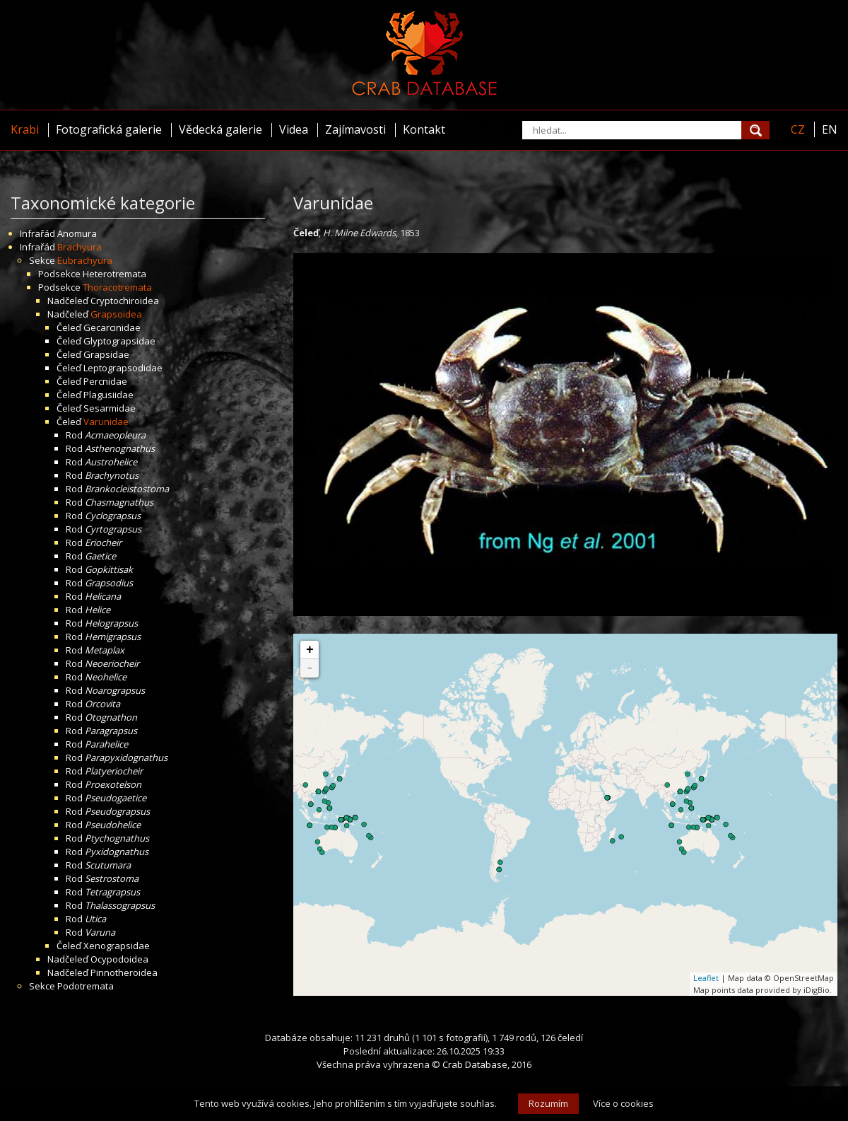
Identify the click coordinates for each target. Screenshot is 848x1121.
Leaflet (706, 977)
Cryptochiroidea (124, 300)
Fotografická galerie (109, 129)
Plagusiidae (108, 394)
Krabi (25, 129)
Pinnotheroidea (124, 972)
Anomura (77, 233)
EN (829, 129)
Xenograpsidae (116, 945)
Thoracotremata (117, 287)
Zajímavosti (355, 129)
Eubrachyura (84, 260)
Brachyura (79, 246)
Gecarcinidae (112, 327)
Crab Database (474, 1064)
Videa (293, 129)
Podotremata (85, 986)
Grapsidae (106, 354)
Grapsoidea (116, 314)
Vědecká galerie (220, 129)
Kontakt (424, 129)
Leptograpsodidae (123, 367)
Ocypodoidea (119, 959)
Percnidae (105, 381)
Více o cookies (623, 1103)
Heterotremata (114, 273)
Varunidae (106, 421)
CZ (798, 129)
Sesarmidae (109, 408)
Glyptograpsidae (119, 341)
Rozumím (548, 1103)
